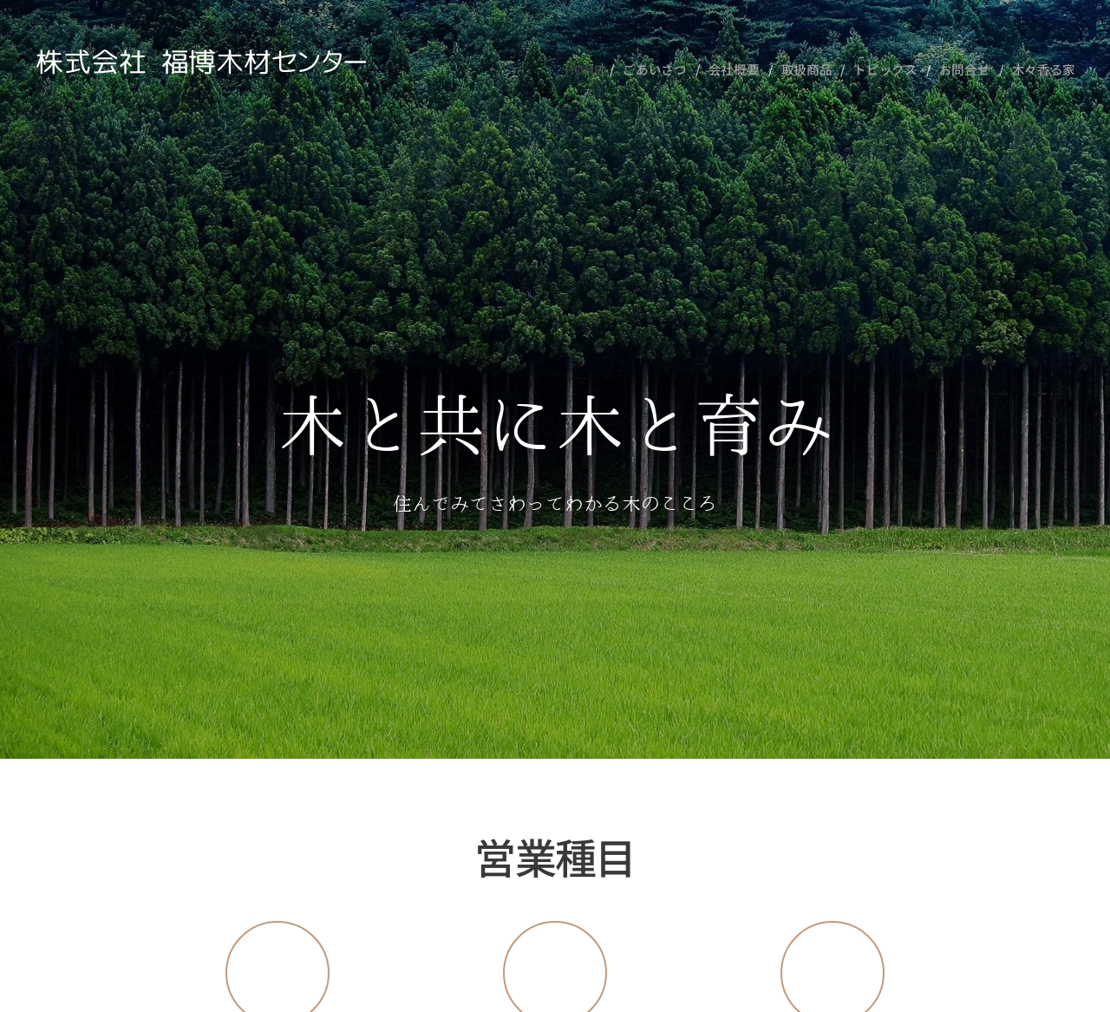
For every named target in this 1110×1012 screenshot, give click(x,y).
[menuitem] (604, 69)
